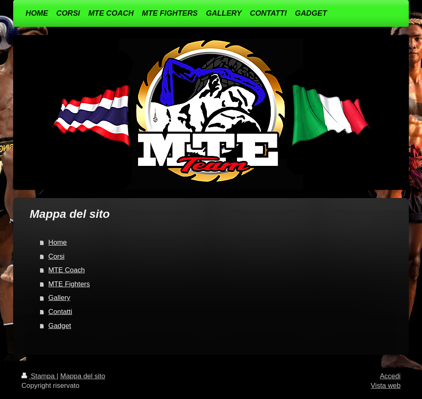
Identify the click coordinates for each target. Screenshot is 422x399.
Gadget (59, 326)
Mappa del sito (82, 376)
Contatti (60, 312)
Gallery (59, 298)
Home (57, 242)
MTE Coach (66, 270)
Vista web (386, 386)
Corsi (56, 256)
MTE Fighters (69, 284)
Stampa (38, 376)
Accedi (390, 376)
